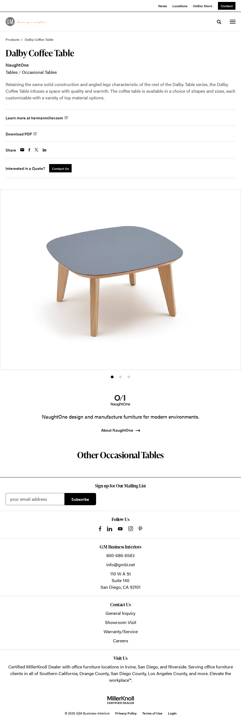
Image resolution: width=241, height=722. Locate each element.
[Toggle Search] (219, 22)
